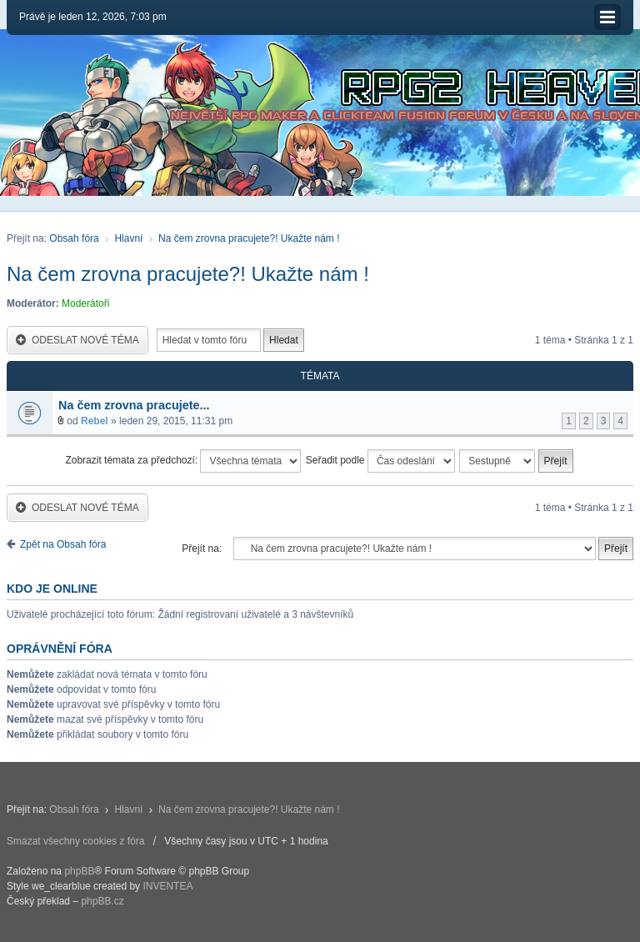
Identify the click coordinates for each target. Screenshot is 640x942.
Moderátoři (85, 303)
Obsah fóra (73, 238)
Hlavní (128, 238)
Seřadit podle (380, 461)
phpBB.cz (102, 901)
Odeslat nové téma (77, 340)
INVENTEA (167, 886)
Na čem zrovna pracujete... (134, 405)
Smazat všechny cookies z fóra (75, 841)
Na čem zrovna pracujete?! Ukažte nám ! (248, 238)
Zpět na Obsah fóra (63, 544)
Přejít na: (202, 548)
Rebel (94, 421)
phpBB (79, 871)
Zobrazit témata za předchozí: (183, 461)
